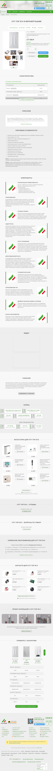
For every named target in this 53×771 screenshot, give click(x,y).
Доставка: (30, 44)
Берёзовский (27, 751)
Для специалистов (45, 727)
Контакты (29, 11)
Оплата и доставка (33, 733)
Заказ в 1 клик (43, 52)
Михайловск (24, 753)
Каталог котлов (16, 727)
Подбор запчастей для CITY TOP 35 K (26, 596)
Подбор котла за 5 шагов (18, 736)
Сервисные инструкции (45, 729)
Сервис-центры (32, 729)
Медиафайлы (6, 731)
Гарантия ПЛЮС (32, 731)
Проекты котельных (26, 631)
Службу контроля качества (14, 742)
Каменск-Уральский (5, 753)
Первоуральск (44, 753)
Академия (43, 734)
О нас (9, 11)
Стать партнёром (43, 733)
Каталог (4, 11)
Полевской (3, 755)
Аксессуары (32, 736)
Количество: (29, 46)
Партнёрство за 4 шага (46, 731)
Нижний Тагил (31, 753)
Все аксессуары (26, 490)
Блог (3, 736)
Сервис (35, 27)
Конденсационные (16, 734)
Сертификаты (5, 729)
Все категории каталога (28, 759)
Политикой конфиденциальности (40, 768)
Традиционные (15, 729)
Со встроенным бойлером (18, 733)
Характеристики (14, 27)
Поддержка (22, 11)
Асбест (22, 751)
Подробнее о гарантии (26, 393)
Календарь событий (44, 736)
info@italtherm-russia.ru (39, 6)
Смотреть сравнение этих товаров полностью (26, 706)
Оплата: (29, 43)
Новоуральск (38, 753)
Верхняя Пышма (38, 1)
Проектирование (5, 733)
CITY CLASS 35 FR (38, 659)
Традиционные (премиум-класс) (19, 731)
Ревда (8, 755)
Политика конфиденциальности (19, 761)
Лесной (19, 753)
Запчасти (41, 27)
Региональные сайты (39, 759)
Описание (22, 27)
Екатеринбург (42, 751)
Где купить (15, 11)
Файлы (29, 27)
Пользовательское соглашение (34, 761)
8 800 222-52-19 (39, 3)
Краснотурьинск (14, 753)
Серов (11, 755)
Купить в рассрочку (43, 56)
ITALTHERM (15, 759)
